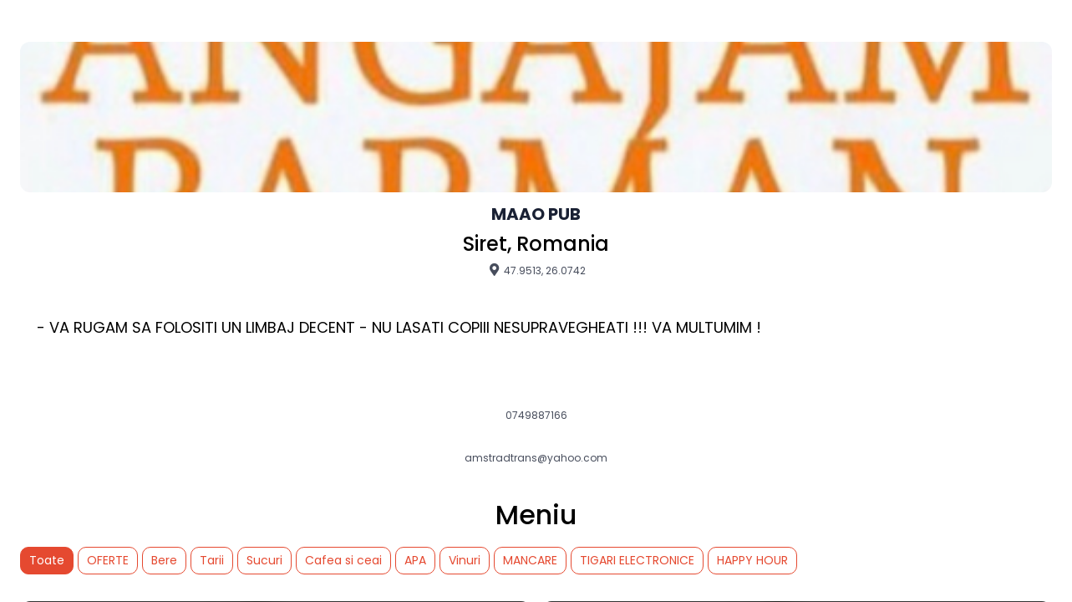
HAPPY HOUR (752, 560)
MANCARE (530, 560)
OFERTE (108, 560)
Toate (46, 560)
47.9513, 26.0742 (536, 270)
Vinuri (464, 560)
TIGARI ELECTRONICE (637, 560)
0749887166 (536, 415)
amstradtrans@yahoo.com (536, 458)
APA (415, 560)
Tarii (212, 560)
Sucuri (264, 560)
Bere (164, 560)
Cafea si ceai (343, 560)
